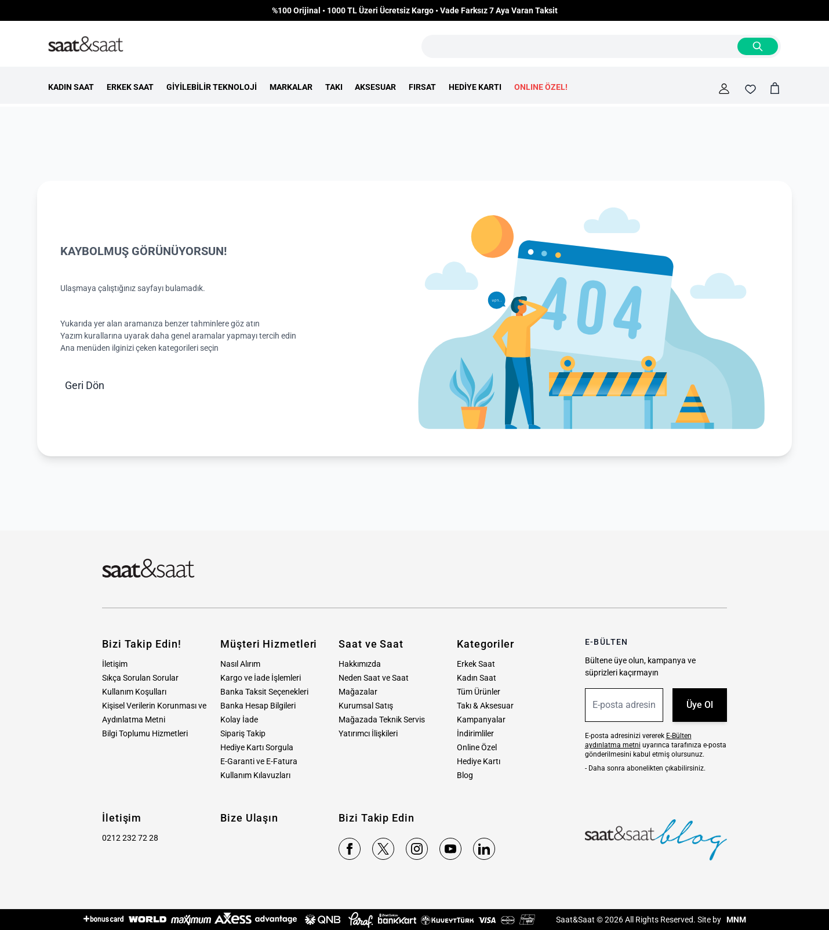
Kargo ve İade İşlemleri (260, 677)
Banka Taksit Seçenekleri (264, 691)
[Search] (757, 46)
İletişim (115, 664)
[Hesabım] (724, 88)
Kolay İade (239, 719)
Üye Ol (699, 704)
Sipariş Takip (243, 733)
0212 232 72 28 (130, 837)
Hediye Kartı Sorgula (256, 747)
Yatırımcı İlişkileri (368, 733)
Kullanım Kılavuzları (255, 775)
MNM (735, 919)
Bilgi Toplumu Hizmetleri (145, 733)
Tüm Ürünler (478, 691)
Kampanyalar (481, 719)
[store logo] (85, 44)
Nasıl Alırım (240, 664)
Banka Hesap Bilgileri (258, 705)
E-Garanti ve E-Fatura (258, 761)
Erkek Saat (476, 664)
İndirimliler (475, 733)
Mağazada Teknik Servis (382, 719)
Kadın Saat (476, 677)
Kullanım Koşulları (134, 691)
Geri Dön (84, 385)
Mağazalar (358, 691)
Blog (465, 775)
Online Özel (477, 747)
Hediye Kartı (478, 761)
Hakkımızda (360, 664)
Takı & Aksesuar (485, 705)
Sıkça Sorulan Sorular (140, 677)
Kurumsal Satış (366, 705)
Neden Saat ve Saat (374, 677)
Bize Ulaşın (249, 818)
